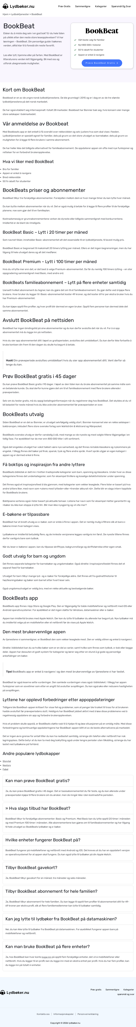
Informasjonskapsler (64, 1013)
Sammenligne (82, 6)
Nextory (7, 765)
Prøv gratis (64, 6)
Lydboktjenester (20, 14)
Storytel (7, 761)
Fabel (6, 769)
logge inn (47, 957)
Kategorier (101, 6)
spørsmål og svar (121, 6)
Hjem (5, 14)
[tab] (68, 788)
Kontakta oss (43, 1013)
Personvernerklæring (88, 1013)
